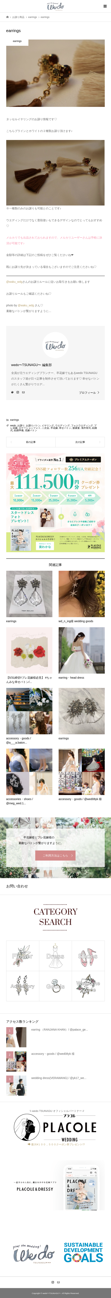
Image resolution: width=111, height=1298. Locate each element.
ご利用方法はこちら (55, 855)
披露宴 (76, 428)
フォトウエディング (82, 425)
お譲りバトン (33, 425)
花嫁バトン (31, 430)
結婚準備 (19, 430)
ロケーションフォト (29, 428)
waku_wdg (15, 281)
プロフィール (87, 392)
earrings (14, 419)
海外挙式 (86, 428)
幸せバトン (65, 428)
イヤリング (48, 425)
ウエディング (62, 425)
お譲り (21, 425)
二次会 (45, 428)
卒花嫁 (54, 428)
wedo (13, 425)
